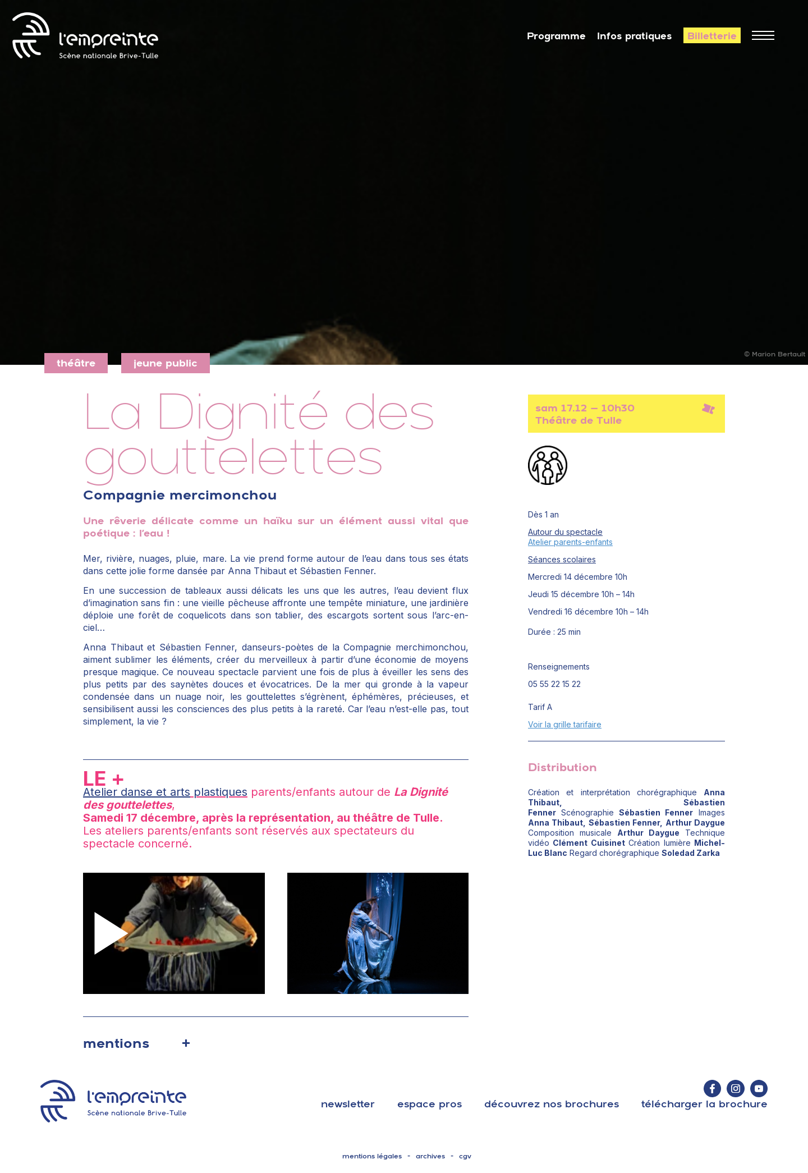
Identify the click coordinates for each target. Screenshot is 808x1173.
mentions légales (372, 1156)
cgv (465, 1156)
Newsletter (348, 1104)
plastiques (218, 792)
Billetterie (712, 36)
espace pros (429, 1104)
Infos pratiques (634, 36)
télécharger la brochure (704, 1104)
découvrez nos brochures (551, 1104)
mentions (116, 1043)
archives (430, 1156)
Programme (556, 36)
